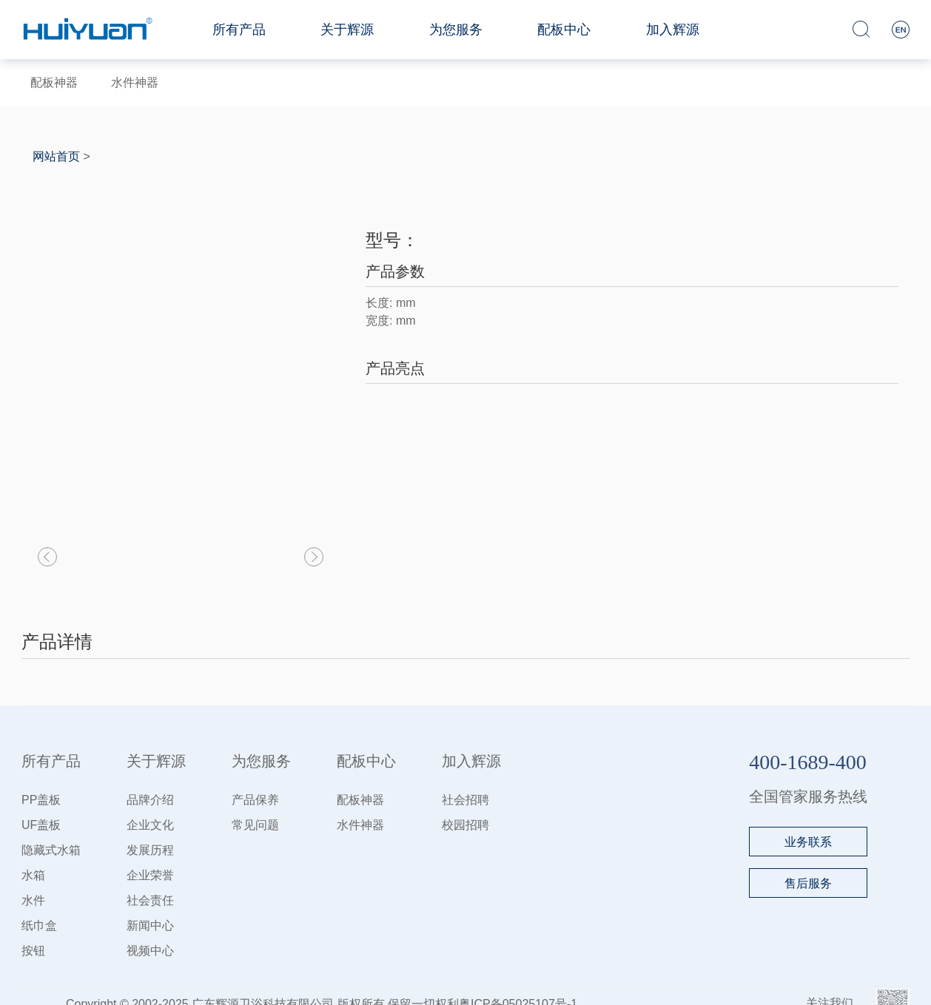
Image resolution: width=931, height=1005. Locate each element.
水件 (33, 900)
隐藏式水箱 (51, 850)
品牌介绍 (150, 799)
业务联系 (808, 842)
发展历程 (150, 850)
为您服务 (456, 29)
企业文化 (150, 825)
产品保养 (255, 799)
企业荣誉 (150, 875)
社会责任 (150, 900)
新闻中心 (150, 925)
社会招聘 (465, 799)
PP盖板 (41, 799)
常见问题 (255, 825)
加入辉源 (672, 29)
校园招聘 (465, 825)
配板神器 (54, 82)
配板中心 (564, 29)
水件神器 (134, 82)
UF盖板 (41, 825)
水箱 (33, 875)
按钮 (33, 950)
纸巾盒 (39, 925)
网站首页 (56, 156)
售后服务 (808, 883)
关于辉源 (347, 29)
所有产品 (239, 29)
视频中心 (150, 950)
